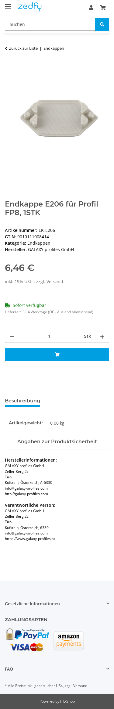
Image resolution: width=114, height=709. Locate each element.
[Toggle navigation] (8, 4)
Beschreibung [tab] (22, 401)
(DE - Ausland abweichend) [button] (70, 312)
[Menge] (49, 336)
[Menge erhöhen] (102, 336)
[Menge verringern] (12, 336)
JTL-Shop (67, 701)
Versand (55, 281)
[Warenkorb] (103, 8)
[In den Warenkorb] (10, 67)
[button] (91, 8)
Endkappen (38, 243)
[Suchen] (50, 24)
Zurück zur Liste (23, 48)
